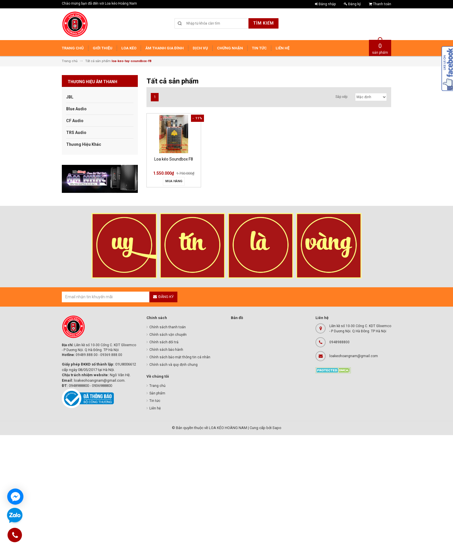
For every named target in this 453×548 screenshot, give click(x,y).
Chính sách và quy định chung (173, 365)
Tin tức (154, 401)
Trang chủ (157, 386)
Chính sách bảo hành (166, 350)
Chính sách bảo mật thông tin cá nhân (179, 357)
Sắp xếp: (341, 97)
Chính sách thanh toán (167, 327)
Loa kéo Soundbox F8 (173, 159)
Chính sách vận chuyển (168, 335)
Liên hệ (155, 408)
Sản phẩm (157, 393)
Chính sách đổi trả (164, 342)
